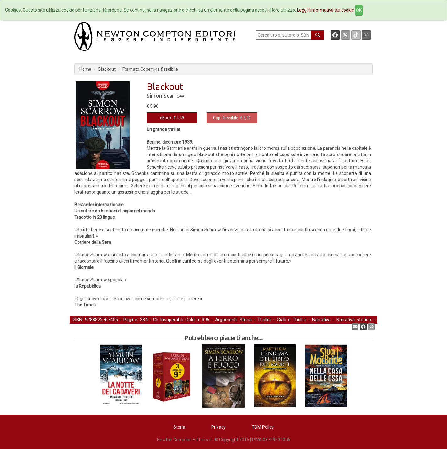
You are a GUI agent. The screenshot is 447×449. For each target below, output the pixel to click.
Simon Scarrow (165, 95)
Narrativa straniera (91, 326)
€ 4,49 (172, 117)
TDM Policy (263, 427)
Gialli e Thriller (291, 319)
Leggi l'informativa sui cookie (325, 10)
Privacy (218, 427)
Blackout (107, 69)
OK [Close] (359, 10)
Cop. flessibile (225, 117)
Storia (246, 319)
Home (85, 69)
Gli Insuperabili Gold (174, 319)
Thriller (264, 319)
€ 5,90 (232, 117)
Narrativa (321, 319)
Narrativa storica (353, 319)
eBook (165, 117)
